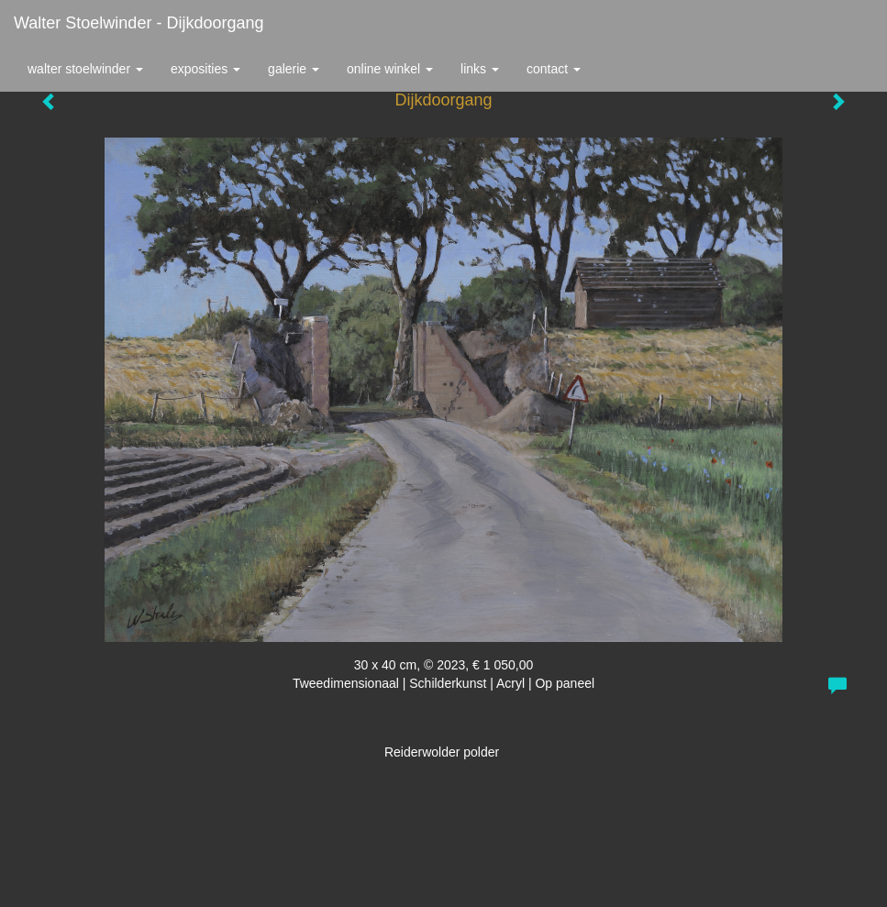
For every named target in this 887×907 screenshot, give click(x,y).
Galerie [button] (293, 68)
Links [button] (479, 68)
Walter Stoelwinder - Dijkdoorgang (138, 23)
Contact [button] (554, 68)
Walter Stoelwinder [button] (85, 68)
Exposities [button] (205, 68)
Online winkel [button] (390, 68)
